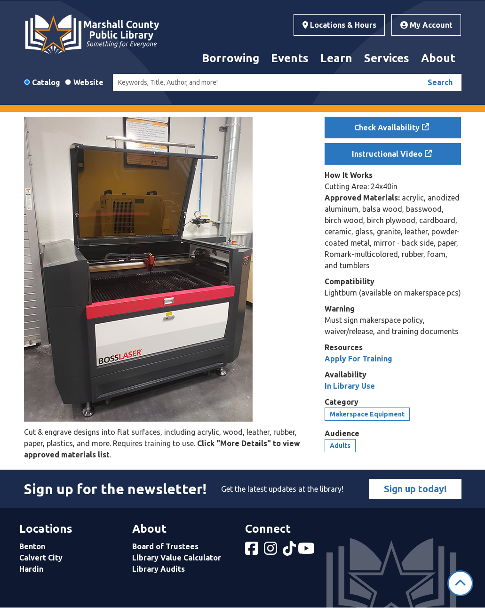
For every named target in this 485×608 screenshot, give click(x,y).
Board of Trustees (165, 546)
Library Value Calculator (176, 557)
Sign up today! (415, 488)
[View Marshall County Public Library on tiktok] (290, 551)
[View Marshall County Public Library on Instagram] (271, 551)
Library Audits (158, 569)
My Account (426, 25)
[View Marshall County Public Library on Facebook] (252, 551)
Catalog (46, 82)
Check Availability (387, 127)
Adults (340, 445)
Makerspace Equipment (367, 414)
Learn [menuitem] (336, 58)
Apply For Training (358, 358)
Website (88, 82)
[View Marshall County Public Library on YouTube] (307, 551)
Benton (32, 546)
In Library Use (350, 386)
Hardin (31, 569)
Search (440, 82)
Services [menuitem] (386, 58)
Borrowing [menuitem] (230, 58)
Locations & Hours (339, 25)
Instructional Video (387, 154)
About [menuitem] (438, 58)
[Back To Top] (460, 583)
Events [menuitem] (290, 58)
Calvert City (41, 557)
